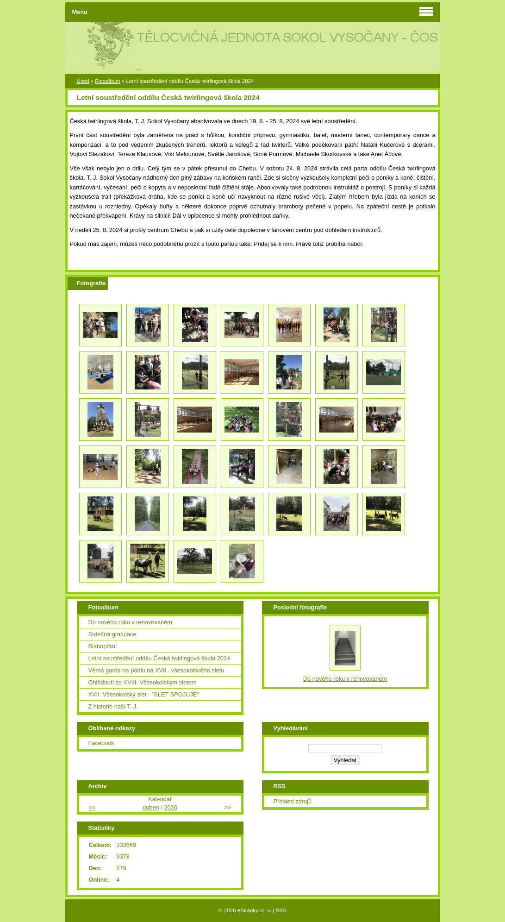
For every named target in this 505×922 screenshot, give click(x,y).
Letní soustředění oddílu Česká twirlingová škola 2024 (159, 658)
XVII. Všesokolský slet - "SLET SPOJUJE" (143, 694)
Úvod (83, 81)
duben (151, 807)
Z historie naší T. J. (113, 706)
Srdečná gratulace (112, 634)
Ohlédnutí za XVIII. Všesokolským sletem (142, 682)
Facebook (101, 743)
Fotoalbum (107, 81)
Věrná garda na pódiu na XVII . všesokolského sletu (156, 670)
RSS (281, 910)
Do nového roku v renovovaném (130, 622)
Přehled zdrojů (293, 801)
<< (91, 807)
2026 (170, 807)
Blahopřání (102, 646)
